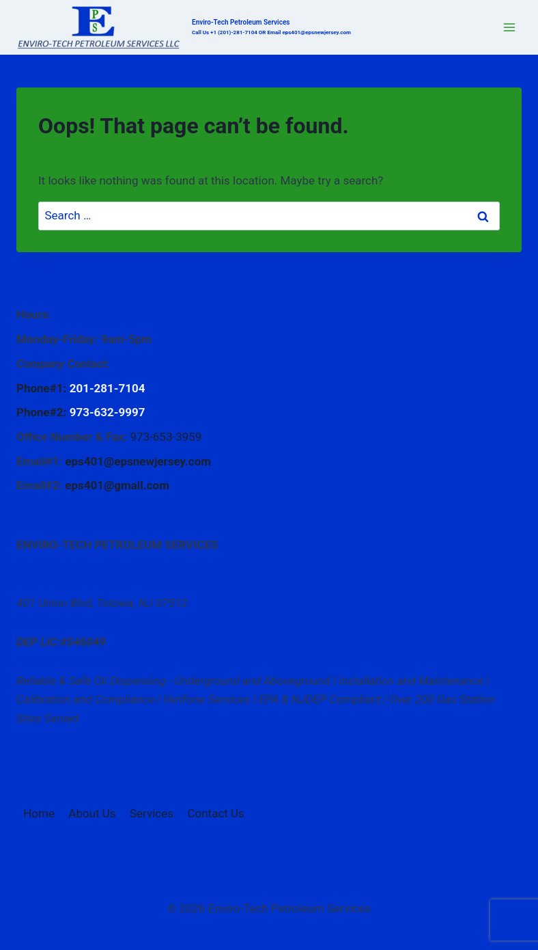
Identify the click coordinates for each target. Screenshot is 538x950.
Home (39, 813)
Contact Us (215, 813)
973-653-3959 (165, 437)
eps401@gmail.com (117, 485)
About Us (91, 813)
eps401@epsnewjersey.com (138, 461)
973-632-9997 (107, 412)
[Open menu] (509, 27)
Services (151, 813)
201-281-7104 (107, 388)
